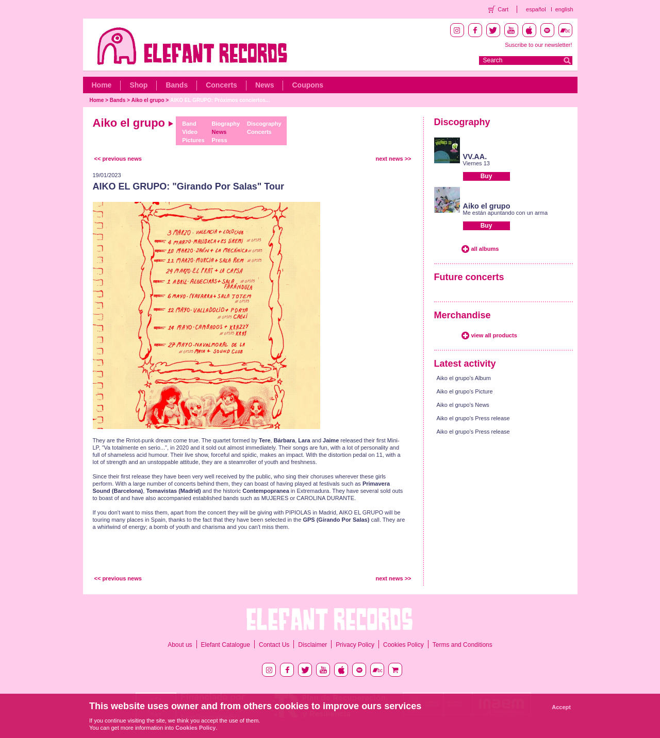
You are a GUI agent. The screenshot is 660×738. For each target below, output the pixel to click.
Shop (138, 85)
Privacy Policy (355, 644)
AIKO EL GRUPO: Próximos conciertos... (220, 100)
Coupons (307, 85)
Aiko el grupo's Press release (473, 418)
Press (219, 140)
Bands (177, 85)
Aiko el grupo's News (463, 405)
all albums (485, 249)
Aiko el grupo (147, 100)
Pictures (193, 140)
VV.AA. (475, 156)
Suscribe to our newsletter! (538, 45)
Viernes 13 (476, 163)
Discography (264, 124)
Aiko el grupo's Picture (465, 391)
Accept (561, 707)
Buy (486, 176)
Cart (503, 9)
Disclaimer (312, 644)
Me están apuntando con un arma (505, 213)
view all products (494, 335)
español (536, 9)
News (264, 85)
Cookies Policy (403, 644)
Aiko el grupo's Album (464, 378)
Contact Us (274, 644)
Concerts (221, 85)
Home (102, 85)
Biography (226, 124)
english (564, 9)
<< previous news (118, 159)
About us (180, 644)
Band (189, 124)
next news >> (393, 159)
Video (189, 132)
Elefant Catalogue (225, 644)
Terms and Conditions (462, 644)
